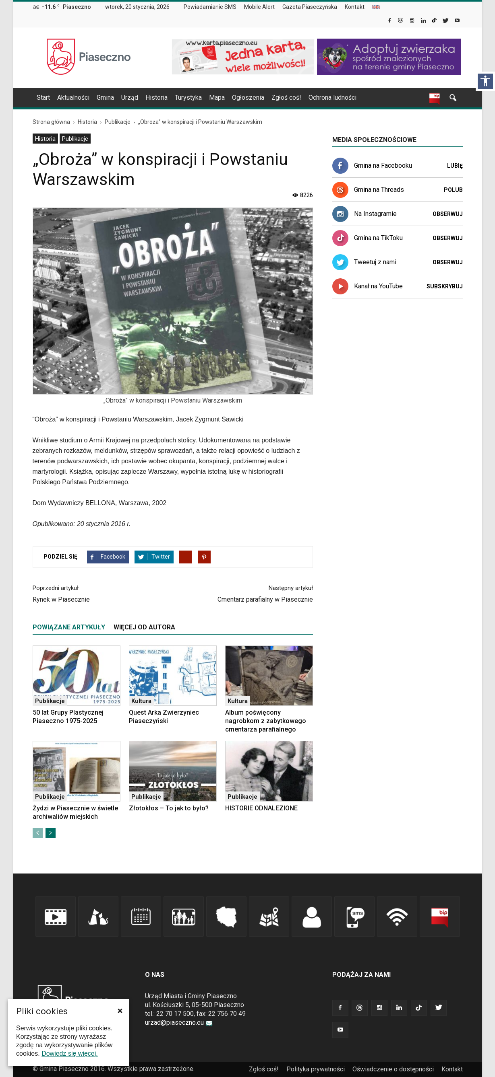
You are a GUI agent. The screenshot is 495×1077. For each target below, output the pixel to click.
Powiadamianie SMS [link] (210, 7)
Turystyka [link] (188, 97)
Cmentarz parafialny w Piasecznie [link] (265, 599)
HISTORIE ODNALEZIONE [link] (261, 808)
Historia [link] (156, 97)
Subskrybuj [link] (445, 286)
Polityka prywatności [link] (315, 1069)
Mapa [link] (217, 97)
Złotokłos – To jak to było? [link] (169, 808)
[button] (120, 1010)
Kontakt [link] (355, 7)
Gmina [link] (105, 97)
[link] (390, 21)
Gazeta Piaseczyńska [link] (309, 7)
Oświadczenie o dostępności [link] (393, 1069)
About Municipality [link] (376, 7)
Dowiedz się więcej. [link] (69, 1053)
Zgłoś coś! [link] (286, 97)
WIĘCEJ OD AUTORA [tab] (144, 627)
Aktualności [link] (73, 97)
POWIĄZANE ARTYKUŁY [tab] (69, 627)
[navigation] (238, 97)
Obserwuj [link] (448, 214)
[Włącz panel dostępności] (485, 81)
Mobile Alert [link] (259, 7)
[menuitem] (213, 7)
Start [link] (43, 97)
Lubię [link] (455, 165)
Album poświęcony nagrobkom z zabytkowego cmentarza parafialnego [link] (265, 721)
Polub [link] (453, 190)
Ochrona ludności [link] (332, 97)
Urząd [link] (129, 97)
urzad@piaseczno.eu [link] (179, 1022)
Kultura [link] (141, 701)
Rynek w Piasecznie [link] (61, 599)
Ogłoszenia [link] (248, 97)
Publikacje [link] (75, 138)
